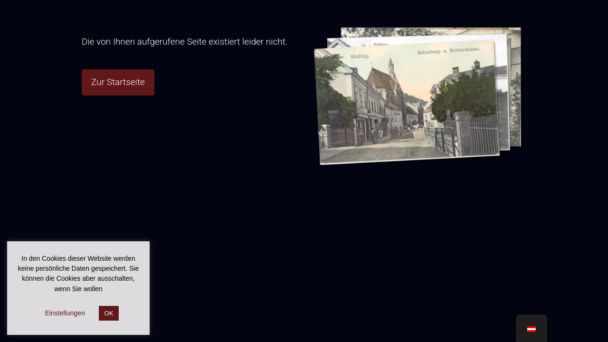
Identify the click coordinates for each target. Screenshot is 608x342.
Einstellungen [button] (65, 313)
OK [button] (109, 313)
